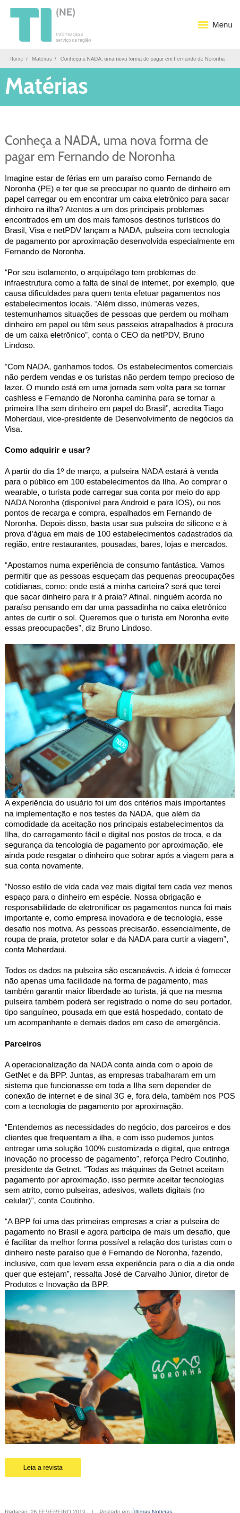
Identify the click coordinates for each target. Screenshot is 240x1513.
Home (16, 59)
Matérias (41, 59)
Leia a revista (42, 1467)
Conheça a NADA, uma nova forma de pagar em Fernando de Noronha (106, 148)
